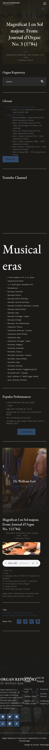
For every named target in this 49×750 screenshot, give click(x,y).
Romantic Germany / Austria (19, 355)
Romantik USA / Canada (18, 373)
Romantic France (15, 352)
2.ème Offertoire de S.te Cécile (20, 402)
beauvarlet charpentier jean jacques (17, 613)
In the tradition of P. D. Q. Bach (21, 107)
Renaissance (13, 288)
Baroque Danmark (15, 292)
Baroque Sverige (14, 320)
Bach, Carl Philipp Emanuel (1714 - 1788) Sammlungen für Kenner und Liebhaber (27, 125)
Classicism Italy (14, 337)
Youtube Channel (14, 177)
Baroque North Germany (18, 299)
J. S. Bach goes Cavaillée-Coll (20, 284)
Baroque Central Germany (18, 302)
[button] (26, 432)
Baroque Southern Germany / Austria (23, 306)
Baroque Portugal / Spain (18, 316)
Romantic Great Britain (17, 359)
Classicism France (25, 60)
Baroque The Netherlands (18, 323)
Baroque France (14, 295)
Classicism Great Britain (17, 334)
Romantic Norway (15, 366)
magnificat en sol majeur (26, 615)
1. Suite (9, 406)
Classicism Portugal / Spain (19, 341)
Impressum (22, 738)
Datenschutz (33, 738)
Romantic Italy (14, 362)
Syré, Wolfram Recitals (17, 380)
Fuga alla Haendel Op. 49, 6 (19, 409)
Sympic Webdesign (40, 745)
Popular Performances (16, 396)
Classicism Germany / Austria (20, 330)
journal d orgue (8, 615)
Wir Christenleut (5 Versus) (18, 418)
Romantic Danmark (16, 348)
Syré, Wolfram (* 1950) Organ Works (23, 376)
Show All (10, 159)
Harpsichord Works (15, 115)
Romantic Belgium (15, 345)
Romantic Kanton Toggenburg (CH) (22, 369)
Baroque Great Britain (17, 309)
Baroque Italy (13, 313)
